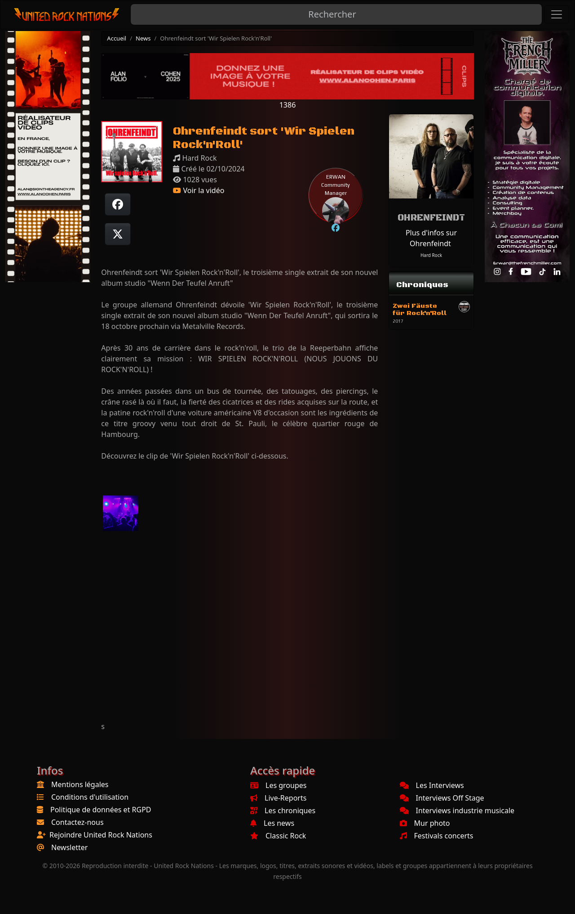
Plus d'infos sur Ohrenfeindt (431, 238)
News (143, 38)
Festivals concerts (436, 836)
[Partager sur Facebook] (118, 204)
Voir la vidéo (198, 190)
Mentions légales (80, 784)
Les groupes (278, 785)
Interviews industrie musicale (457, 810)
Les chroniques (282, 810)
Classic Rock (278, 836)
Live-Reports (278, 798)
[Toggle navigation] (556, 14)
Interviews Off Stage (442, 798)
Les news (272, 823)
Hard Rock (431, 255)
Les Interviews (432, 785)
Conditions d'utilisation (89, 797)
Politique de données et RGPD (100, 810)
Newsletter (69, 847)
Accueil (116, 38)
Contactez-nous (77, 822)
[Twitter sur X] (118, 234)
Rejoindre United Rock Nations (100, 835)
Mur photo (425, 823)
